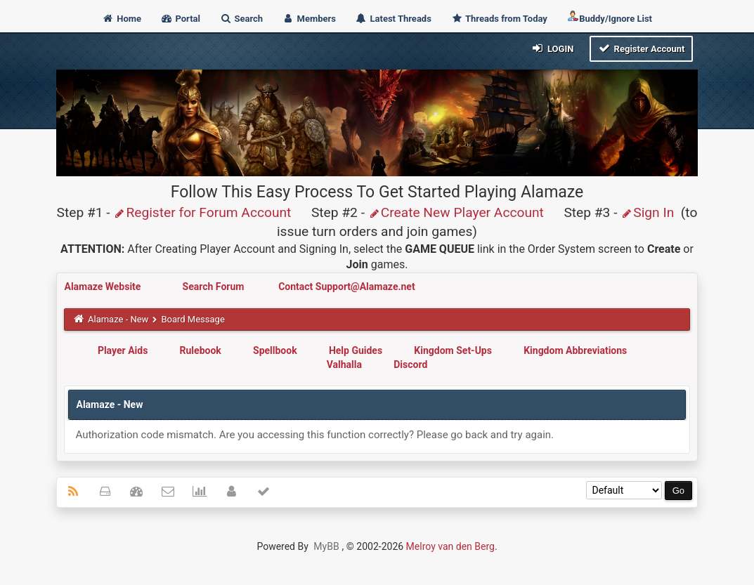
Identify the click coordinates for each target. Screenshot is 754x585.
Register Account (641, 48)
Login (552, 48)
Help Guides (355, 350)
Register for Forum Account (202, 212)
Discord (410, 364)
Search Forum (215, 286)
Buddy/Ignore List (609, 17)
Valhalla (344, 364)
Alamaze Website (103, 286)
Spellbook (275, 350)
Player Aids (123, 350)
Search (241, 18)
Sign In (647, 212)
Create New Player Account (456, 212)
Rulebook (200, 350)
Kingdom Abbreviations (575, 350)
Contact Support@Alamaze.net (346, 286)
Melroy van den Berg (450, 546)
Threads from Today (498, 18)
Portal (180, 18)
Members (309, 18)
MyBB (326, 546)
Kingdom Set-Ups (453, 350)
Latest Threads (393, 18)
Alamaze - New (118, 319)
